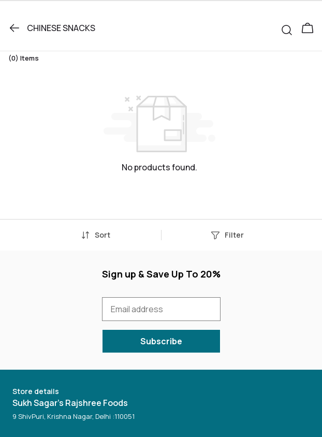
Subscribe (161, 341)
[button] (291, 28)
